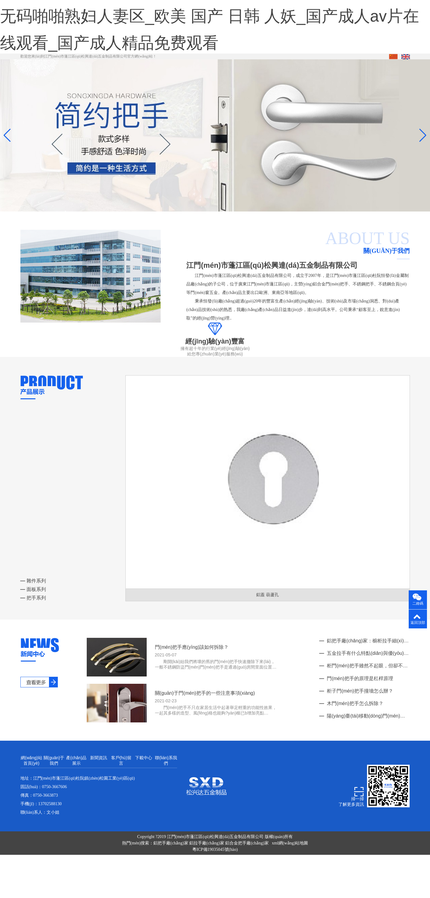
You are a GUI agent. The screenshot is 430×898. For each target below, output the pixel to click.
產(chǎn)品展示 (76, 787)
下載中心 (143, 784)
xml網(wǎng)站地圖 (290, 870)
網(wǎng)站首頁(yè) (31, 787)
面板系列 (33, 616)
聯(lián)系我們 (166, 787)
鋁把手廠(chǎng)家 (171, 870)
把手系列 (33, 624)
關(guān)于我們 (54, 787)
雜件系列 (33, 607)
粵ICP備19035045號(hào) (215, 876)
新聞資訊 (98, 784)
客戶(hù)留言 (121, 787)
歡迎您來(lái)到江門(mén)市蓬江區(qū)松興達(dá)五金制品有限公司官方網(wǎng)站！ (88, 83)
